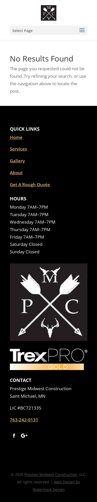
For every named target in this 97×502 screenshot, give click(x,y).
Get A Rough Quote (30, 184)
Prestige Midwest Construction (50, 474)
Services (18, 149)
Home (16, 137)
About (16, 173)
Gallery (17, 161)
